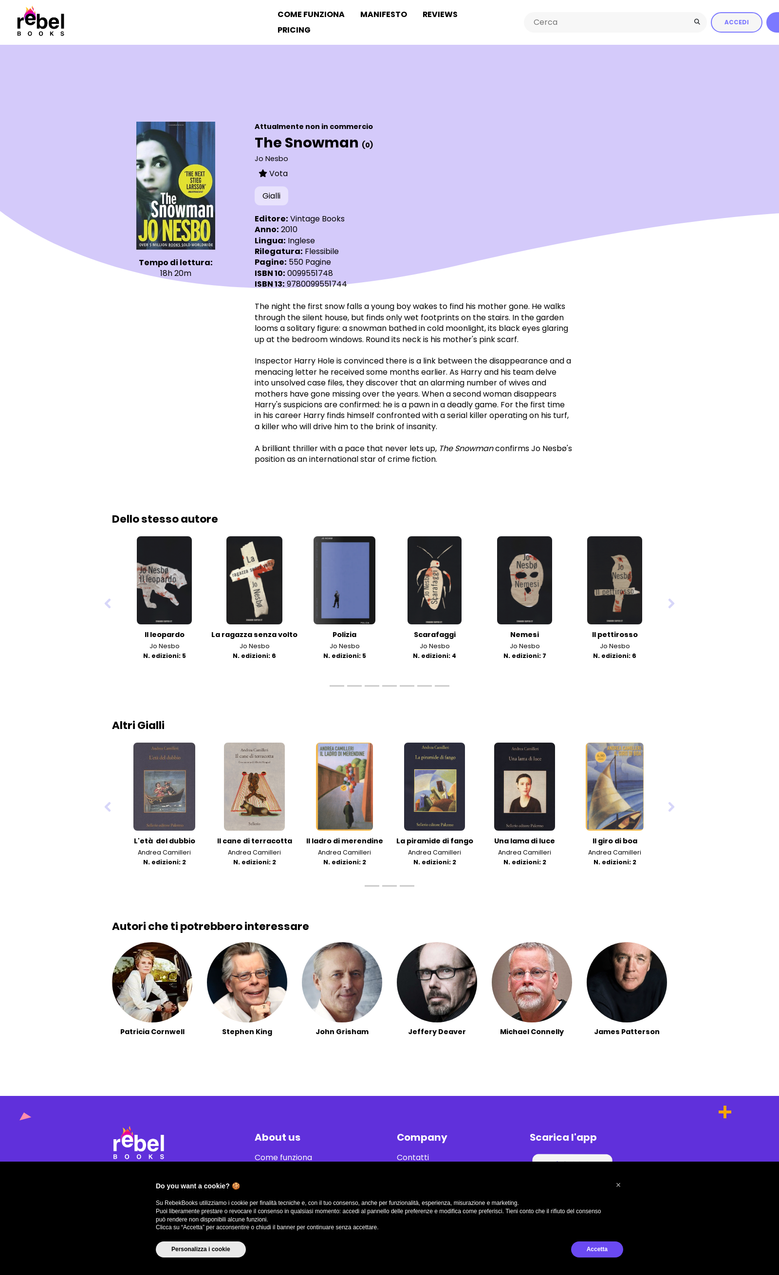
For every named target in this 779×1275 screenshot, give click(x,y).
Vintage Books (317, 217)
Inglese (301, 239)
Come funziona (311, 13)
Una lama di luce (524, 840)
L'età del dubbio (164, 840)
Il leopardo (165, 633)
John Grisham (342, 1031)
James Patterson (627, 1031)
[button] (618, 1185)
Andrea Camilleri (164, 851)
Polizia (344, 633)
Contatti (413, 1157)
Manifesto (383, 13)
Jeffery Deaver (437, 1031)
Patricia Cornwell (152, 1031)
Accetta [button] (597, 1249)
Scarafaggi (435, 633)
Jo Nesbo (271, 158)
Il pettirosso (615, 633)
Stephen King (247, 1031)
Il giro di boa (615, 840)
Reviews (440, 13)
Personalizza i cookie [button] (200, 1249)
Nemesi (524, 633)
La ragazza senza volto (254, 633)
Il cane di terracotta (254, 840)
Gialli (271, 195)
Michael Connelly (532, 1031)
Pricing (294, 29)
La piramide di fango (434, 840)
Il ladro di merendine (344, 840)
